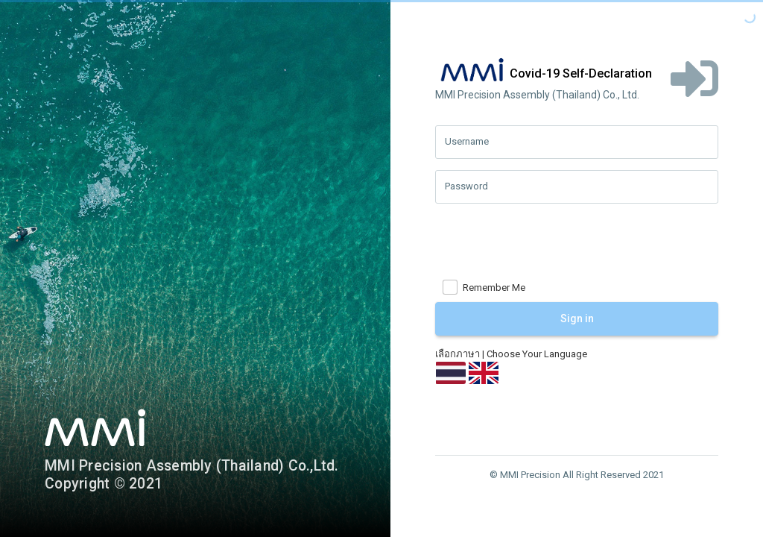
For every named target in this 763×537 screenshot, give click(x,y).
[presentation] (548, 244)
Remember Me (494, 287)
